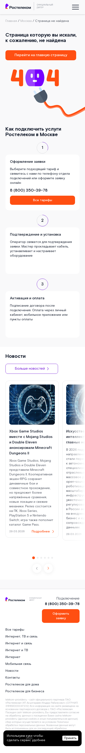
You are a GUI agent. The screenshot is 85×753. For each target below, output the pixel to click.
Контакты (12, 678)
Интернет (12, 657)
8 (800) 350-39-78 (29, 190)
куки (29, 736)
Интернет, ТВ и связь (21, 637)
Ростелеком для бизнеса (24, 691)
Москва (26, 21)
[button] (48, 568)
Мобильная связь (18, 664)
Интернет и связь (18, 643)
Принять (70, 738)
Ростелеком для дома (22, 684)
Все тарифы (42, 200)
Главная (11, 21)
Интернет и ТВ (16, 650)
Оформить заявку (61, 616)
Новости (11, 671)
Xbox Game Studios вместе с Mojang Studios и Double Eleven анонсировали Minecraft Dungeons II (31, 442)
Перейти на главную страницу (41, 55)
